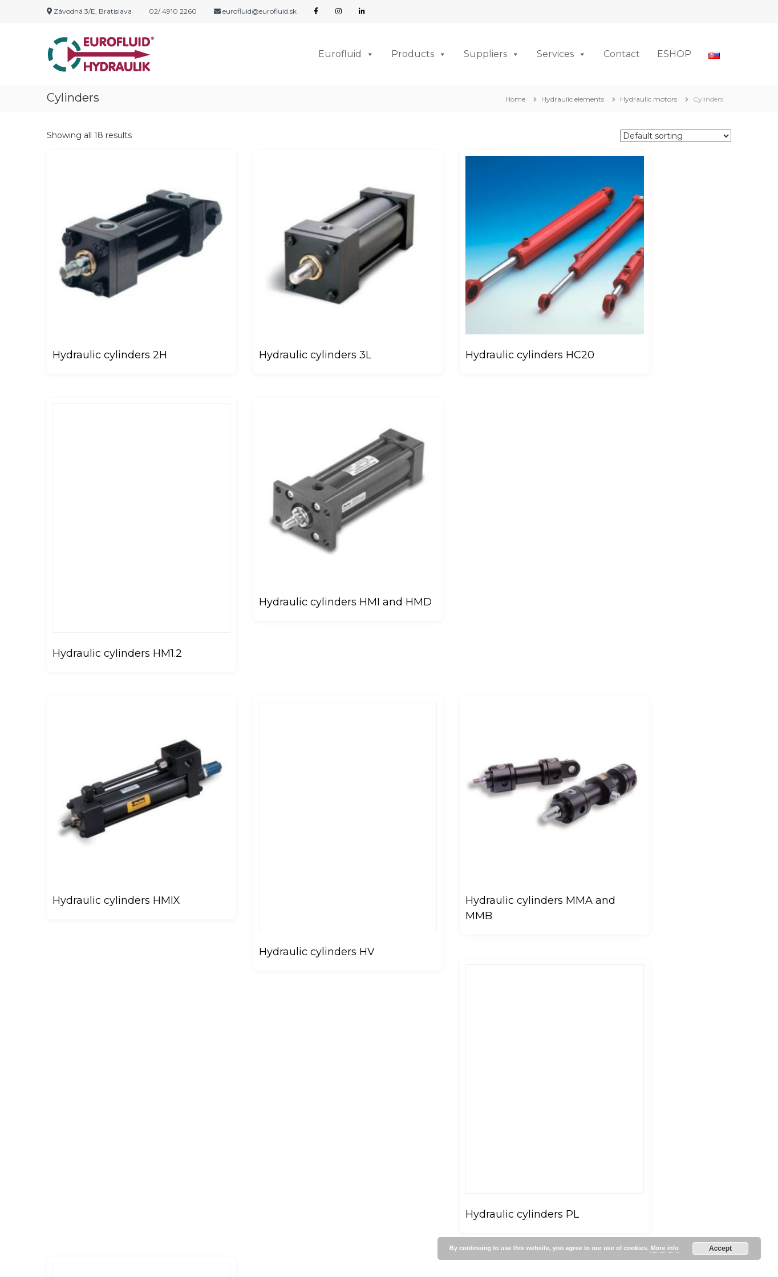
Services (561, 54)
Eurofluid (346, 54)
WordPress (410, 1259)
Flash (291, 1259)
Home (515, 99)
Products (419, 54)
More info (664, 1247)
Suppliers (492, 54)
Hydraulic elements (572, 99)
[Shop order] (675, 136)
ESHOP (674, 54)
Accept (720, 1248)
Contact (621, 54)
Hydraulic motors (648, 99)
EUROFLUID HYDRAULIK (151, 1259)
